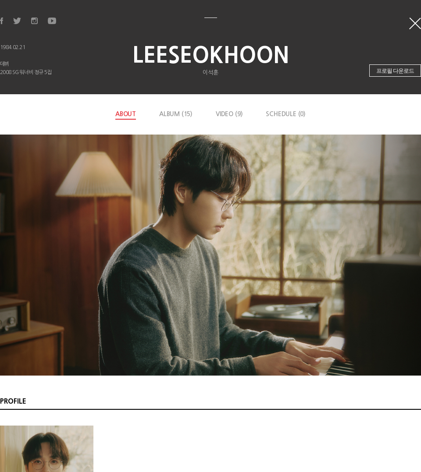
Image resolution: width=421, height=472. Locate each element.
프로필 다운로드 (395, 70)
